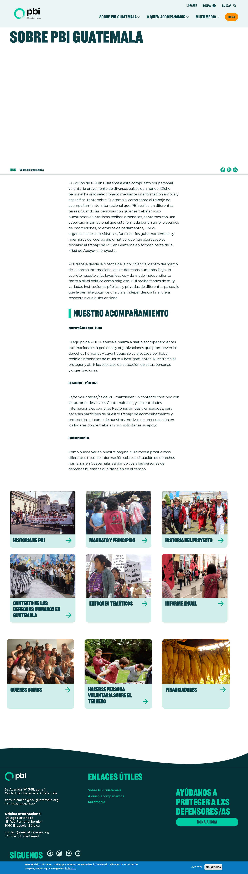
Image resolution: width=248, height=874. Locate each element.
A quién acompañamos (166, 17)
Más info (70, 868)
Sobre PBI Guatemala (118, 17)
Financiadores (181, 689)
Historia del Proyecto (188, 540)
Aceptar (196, 867)
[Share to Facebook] (222, 169)
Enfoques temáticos (110, 603)
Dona (231, 17)
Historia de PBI (29, 540)
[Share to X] (229, 169)
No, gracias (213, 867)
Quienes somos (26, 689)
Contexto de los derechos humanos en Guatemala (36, 609)
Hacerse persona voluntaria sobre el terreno (109, 695)
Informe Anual (181, 603)
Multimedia (206, 17)
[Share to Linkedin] (235, 169)
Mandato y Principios (112, 540)
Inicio (13, 170)
